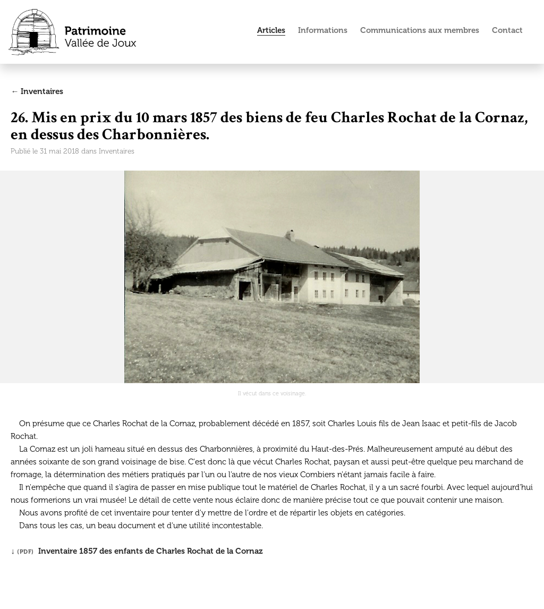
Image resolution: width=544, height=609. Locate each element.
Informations (322, 30)
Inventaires (116, 151)
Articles (271, 30)
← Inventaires (37, 91)
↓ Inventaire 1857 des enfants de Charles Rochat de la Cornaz (137, 551)
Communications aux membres (419, 30)
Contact (507, 30)
